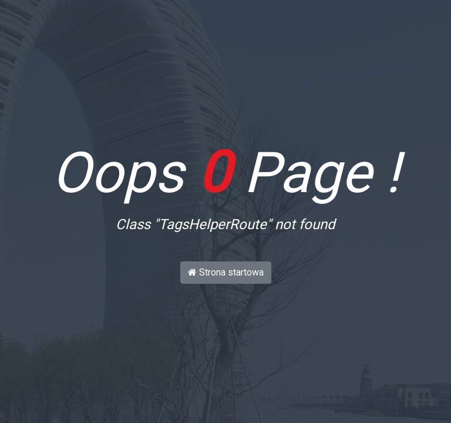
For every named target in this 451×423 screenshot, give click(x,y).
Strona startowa (226, 272)
